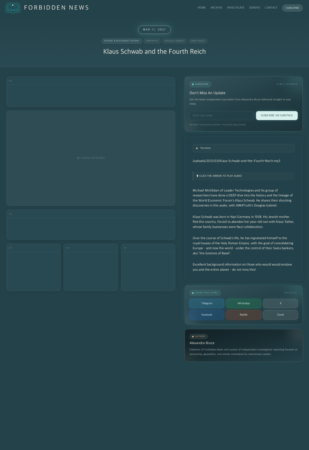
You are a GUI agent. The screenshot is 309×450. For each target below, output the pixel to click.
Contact (271, 8)
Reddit (244, 314)
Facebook (206, 314)
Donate (254, 8)
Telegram (206, 303)
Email (280, 314)
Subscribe (292, 8)
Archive (216, 8)
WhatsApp (244, 303)
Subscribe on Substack (277, 115)
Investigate (235, 8)
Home (202, 8)
